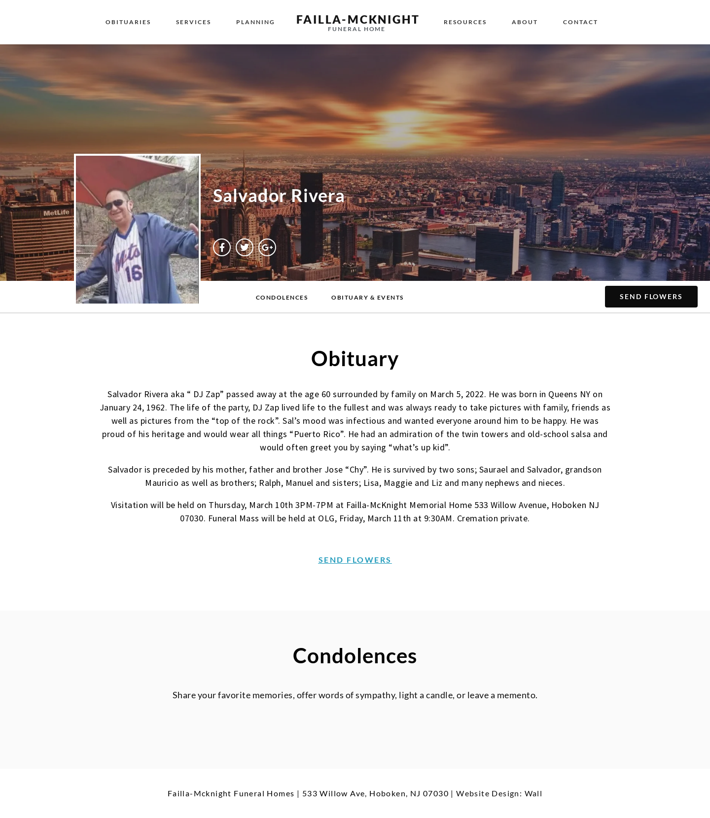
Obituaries (128, 22)
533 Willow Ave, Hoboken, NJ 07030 (375, 793)
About (525, 22)
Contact (580, 22)
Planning (255, 22)
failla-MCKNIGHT (358, 19)
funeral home (357, 29)
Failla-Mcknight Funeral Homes (231, 793)
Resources (465, 22)
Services (193, 22)
